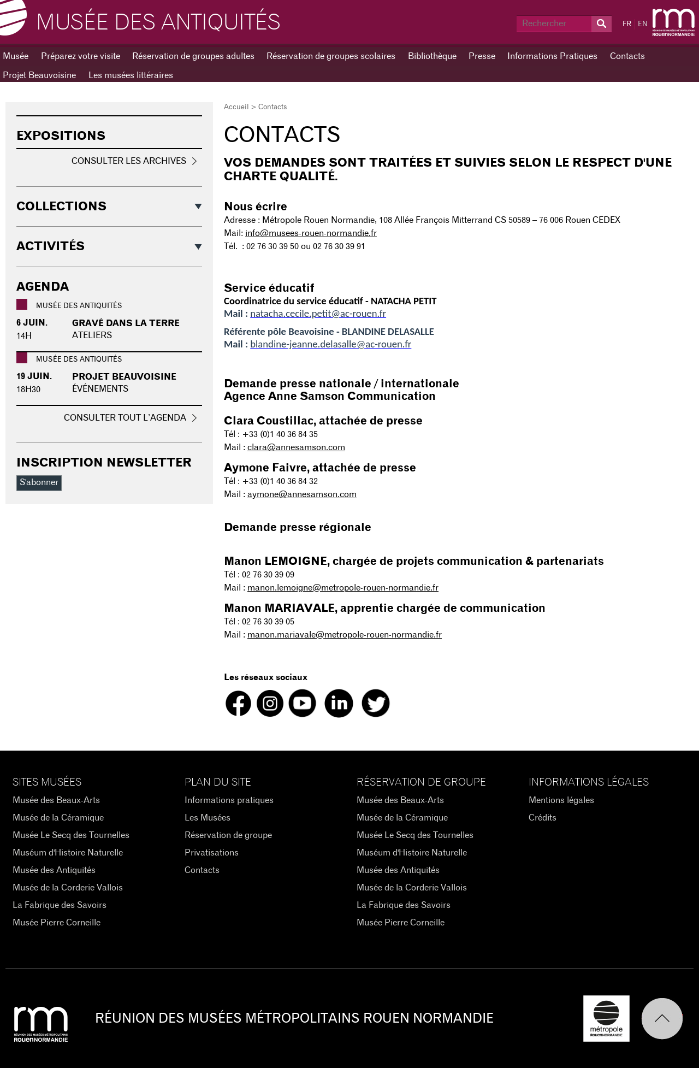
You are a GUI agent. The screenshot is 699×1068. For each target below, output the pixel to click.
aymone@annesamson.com (302, 494)
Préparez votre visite (80, 56)
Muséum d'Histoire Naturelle (68, 852)
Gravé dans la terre (126, 323)
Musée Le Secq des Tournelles (71, 835)
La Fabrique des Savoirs (59, 905)
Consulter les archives (129, 161)
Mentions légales (561, 800)
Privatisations (212, 852)
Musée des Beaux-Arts (56, 800)
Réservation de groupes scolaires (330, 56)
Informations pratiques (229, 800)
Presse (482, 56)
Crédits (542, 817)
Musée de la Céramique (58, 817)
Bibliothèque (432, 56)
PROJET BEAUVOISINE (124, 377)
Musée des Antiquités (158, 23)
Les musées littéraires (130, 75)
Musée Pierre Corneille (56, 922)
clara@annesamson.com (296, 447)
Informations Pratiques (552, 56)
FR (627, 24)
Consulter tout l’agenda (125, 418)
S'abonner (39, 482)
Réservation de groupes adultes (193, 56)
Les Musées (207, 817)
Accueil (236, 107)
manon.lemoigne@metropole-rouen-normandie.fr (343, 587)
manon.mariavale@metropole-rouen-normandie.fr (344, 634)
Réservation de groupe (228, 835)
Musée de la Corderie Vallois (68, 887)
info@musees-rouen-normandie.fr (311, 233)
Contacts (627, 56)
